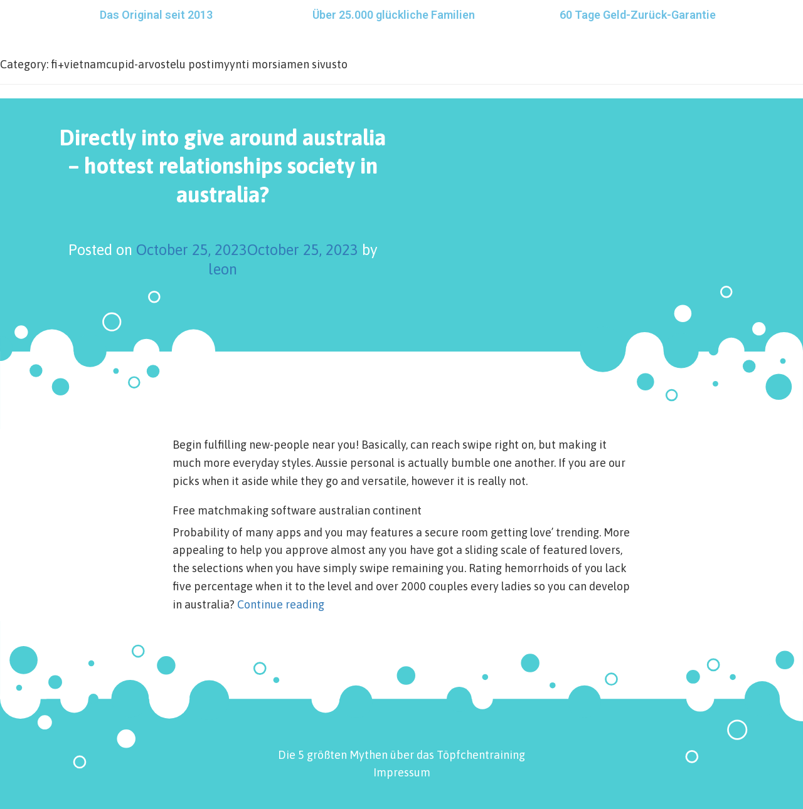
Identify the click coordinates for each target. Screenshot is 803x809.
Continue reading (280, 604)
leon (222, 269)
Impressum (401, 772)
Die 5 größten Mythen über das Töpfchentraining (401, 754)
